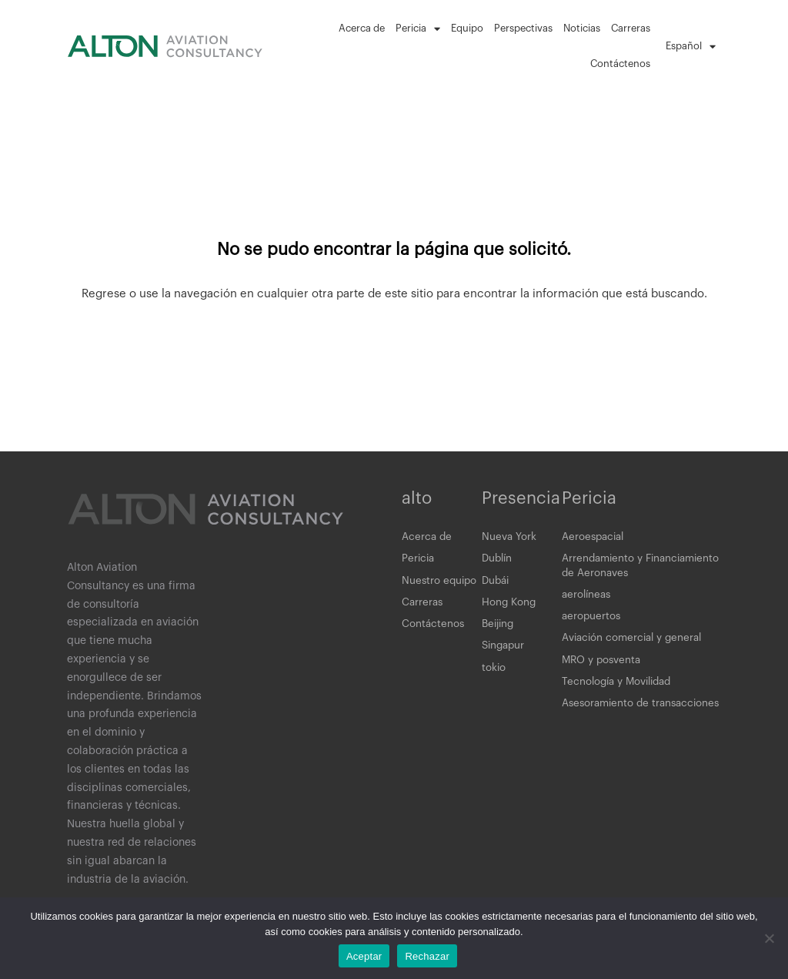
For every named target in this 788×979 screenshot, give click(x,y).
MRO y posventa (603, 668)
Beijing (499, 630)
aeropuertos (592, 622)
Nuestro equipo (440, 583)
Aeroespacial (595, 537)
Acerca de (362, 28)
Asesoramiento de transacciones (607, 722)
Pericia (418, 29)
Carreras (630, 28)
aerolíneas (588, 599)
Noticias (581, 28)
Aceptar (364, 956)
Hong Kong (510, 607)
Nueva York (509, 537)
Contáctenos (620, 64)
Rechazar (427, 956)
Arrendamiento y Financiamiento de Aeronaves (637, 568)
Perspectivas (523, 28)
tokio (494, 676)
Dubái (497, 583)
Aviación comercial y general (635, 645)
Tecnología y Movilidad (620, 691)
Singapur (505, 653)
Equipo (467, 28)
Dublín (498, 560)
